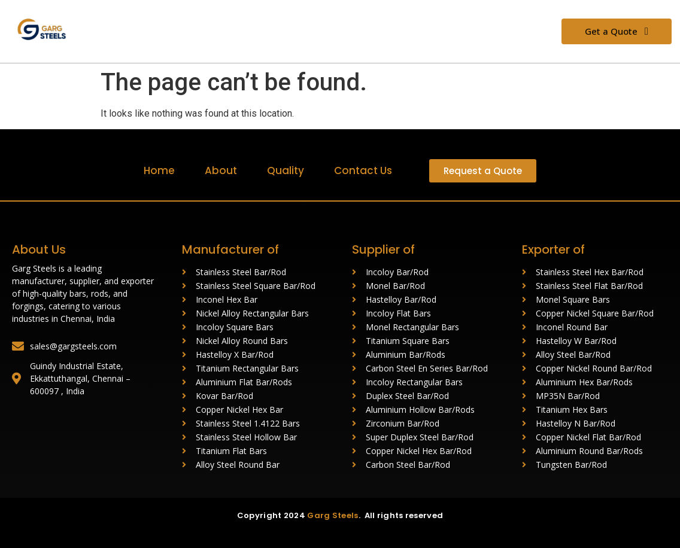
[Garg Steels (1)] (46, 29)
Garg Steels (332, 515)
